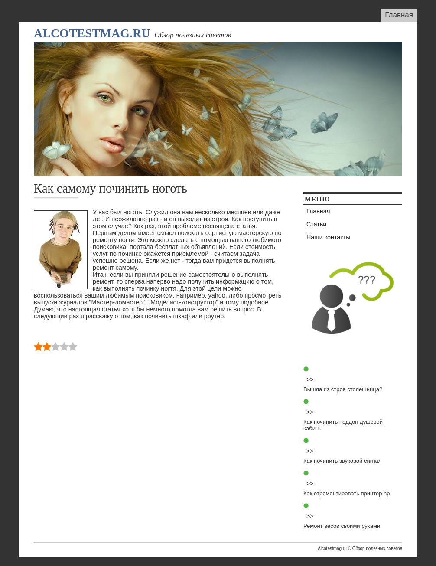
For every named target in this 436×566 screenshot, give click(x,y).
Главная (399, 15)
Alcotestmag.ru (92, 33)
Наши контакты (328, 237)
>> (310, 379)
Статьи (316, 224)
